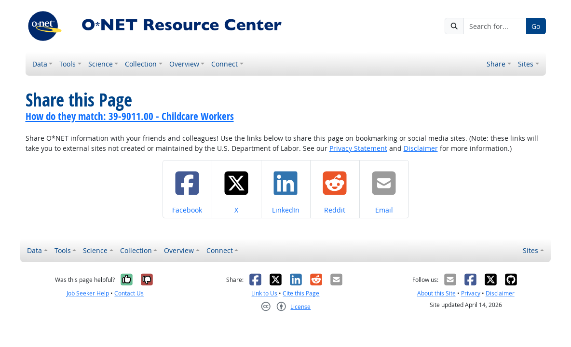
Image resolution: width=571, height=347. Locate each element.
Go (535, 26)
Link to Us (264, 293)
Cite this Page (301, 293)
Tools (67, 63)
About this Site (436, 293)
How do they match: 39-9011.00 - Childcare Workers (130, 116)
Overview (184, 63)
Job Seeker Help (88, 293)
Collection (141, 63)
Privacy (470, 293)
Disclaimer (421, 148)
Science (100, 63)
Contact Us (129, 293)
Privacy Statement (358, 148)
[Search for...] (494, 26)
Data (39, 63)
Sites (525, 63)
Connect (224, 63)
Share (496, 63)
